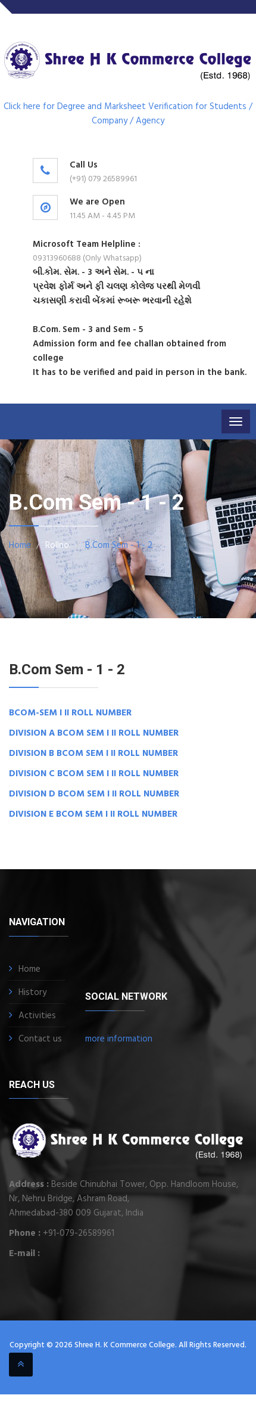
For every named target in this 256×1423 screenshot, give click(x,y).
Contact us (40, 1039)
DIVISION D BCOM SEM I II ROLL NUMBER (94, 794)
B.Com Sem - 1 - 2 (118, 545)
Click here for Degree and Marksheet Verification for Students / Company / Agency (128, 114)
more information (118, 1039)
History (32, 992)
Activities (37, 1016)
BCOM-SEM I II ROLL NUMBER (70, 713)
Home (20, 545)
